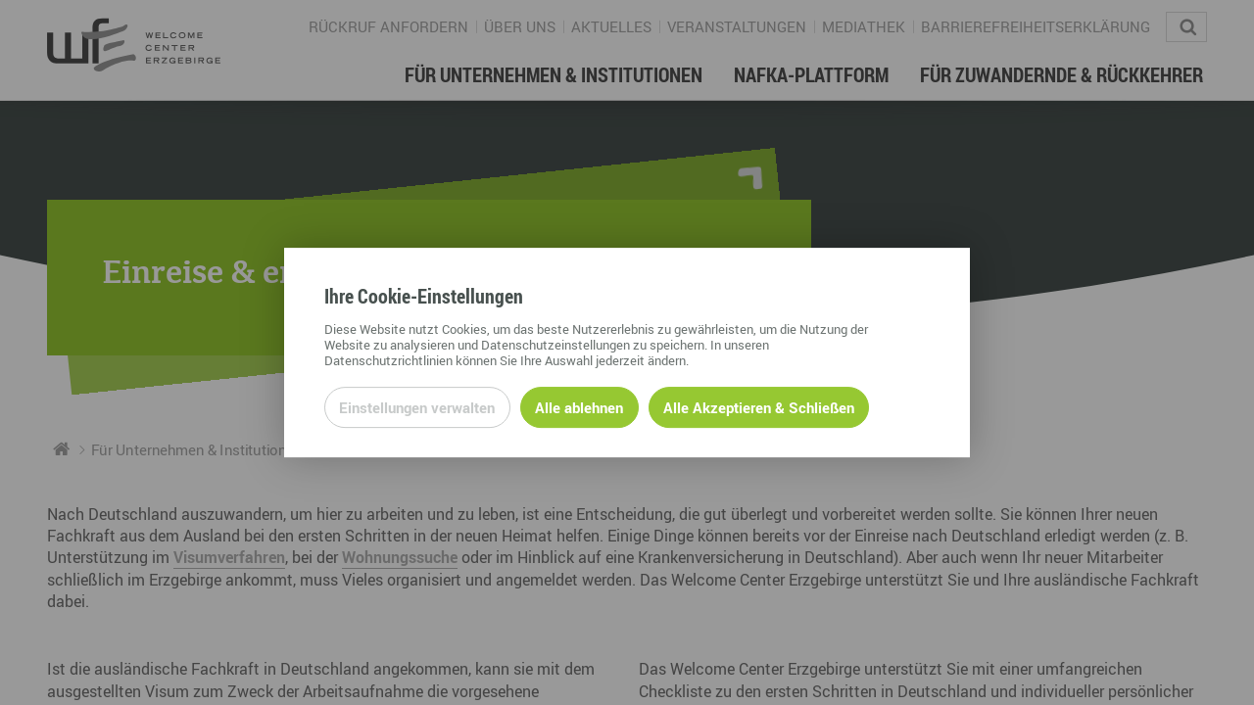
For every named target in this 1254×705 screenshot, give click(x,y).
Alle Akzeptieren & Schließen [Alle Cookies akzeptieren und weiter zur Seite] (758, 407)
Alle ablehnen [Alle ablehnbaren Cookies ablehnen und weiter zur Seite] (579, 407)
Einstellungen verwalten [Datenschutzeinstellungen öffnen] (417, 407)
